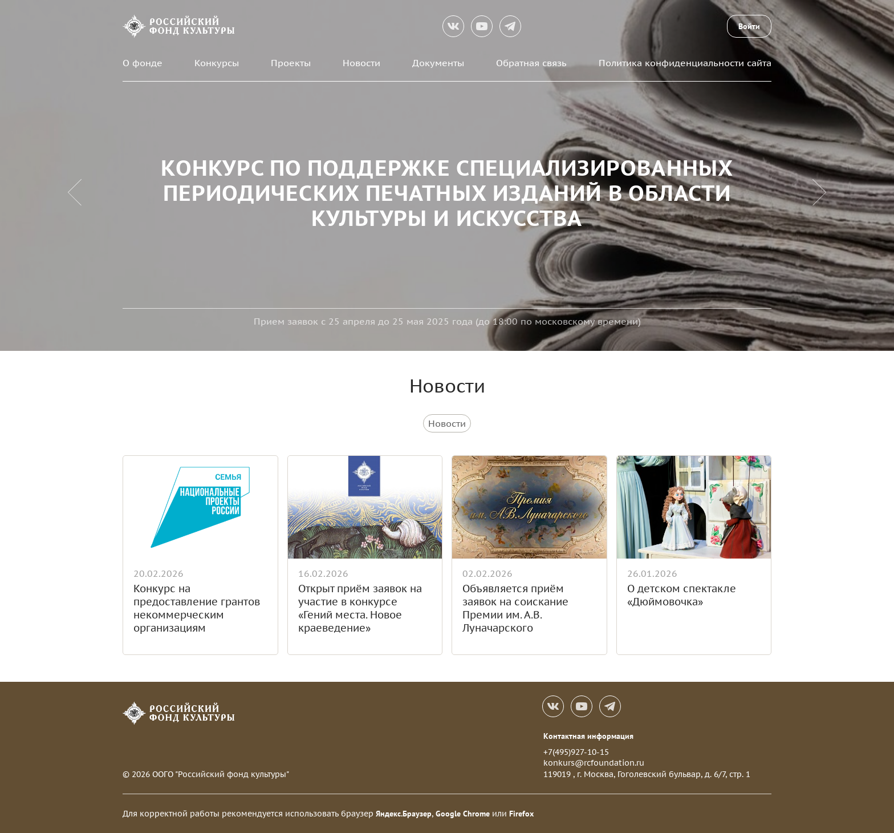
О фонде (142, 62)
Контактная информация (588, 736)
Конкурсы (216, 62)
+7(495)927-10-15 (576, 752)
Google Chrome (463, 813)
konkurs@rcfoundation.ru (593, 763)
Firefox (521, 813)
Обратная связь (531, 62)
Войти (749, 26)
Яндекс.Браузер (404, 813)
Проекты (291, 62)
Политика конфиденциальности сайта (685, 62)
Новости (361, 62)
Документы (438, 62)
